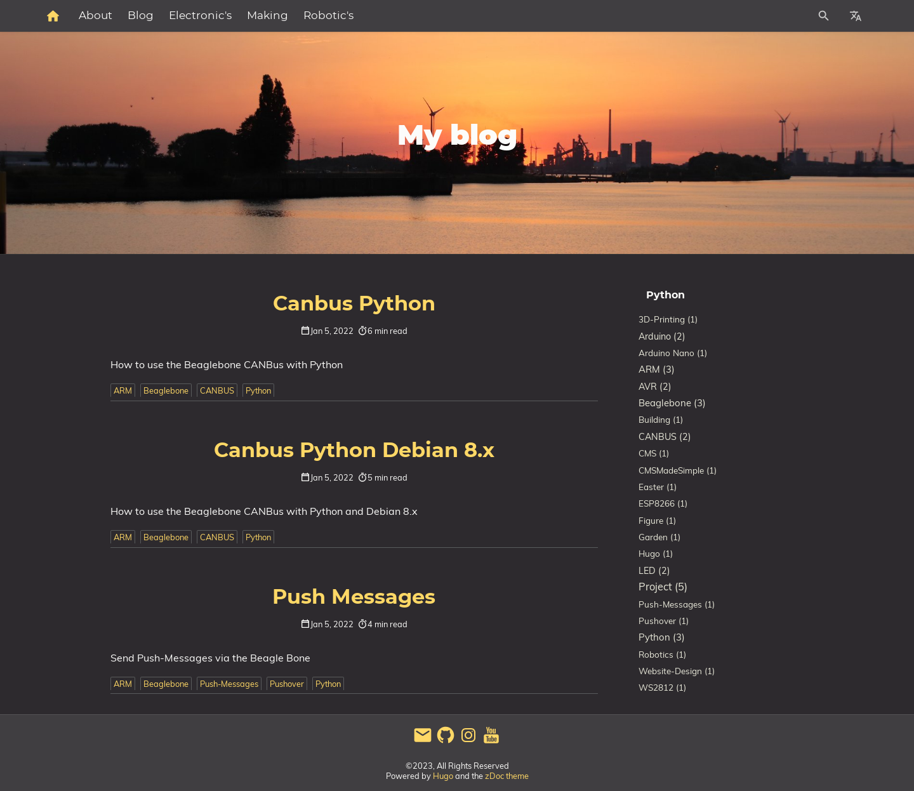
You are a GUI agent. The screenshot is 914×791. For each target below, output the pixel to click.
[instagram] (468, 741)
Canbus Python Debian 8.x (354, 451)
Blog (280, 16)
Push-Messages (229, 684)
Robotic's (467, 16)
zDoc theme (507, 776)
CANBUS (217, 390)
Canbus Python (354, 304)
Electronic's (339, 16)
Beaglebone (166, 390)
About (234, 16)
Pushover (287, 684)
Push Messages (353, 597)
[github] (445, 741)
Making (406, 16)
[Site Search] (767, 16)
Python (258, 390)
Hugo (443, 776)
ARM (123, 390)
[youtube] (491, 741)
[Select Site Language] (855, 16)
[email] (423, 741)
